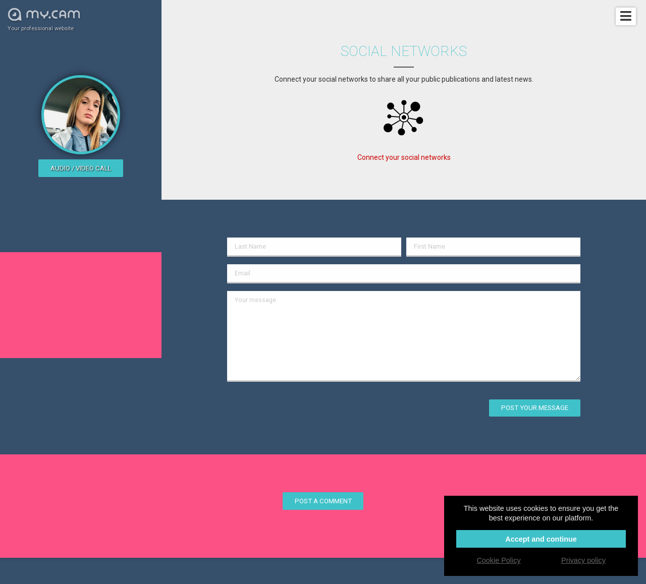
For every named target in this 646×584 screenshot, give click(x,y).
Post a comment (323, 501)
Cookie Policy (498, 560)
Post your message (534, 408)
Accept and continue (541, 539)
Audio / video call (81, 168)
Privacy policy (583, 560)
